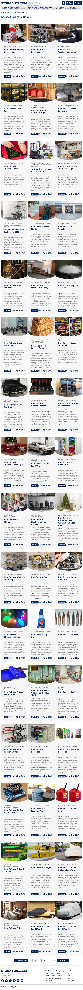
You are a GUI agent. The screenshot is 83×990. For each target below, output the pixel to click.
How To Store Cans (39, 577)
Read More (8, 76)
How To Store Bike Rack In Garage (12, 750)
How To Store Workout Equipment (67, 50)
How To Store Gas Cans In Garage (39, 111)
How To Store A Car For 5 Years (13, 406)
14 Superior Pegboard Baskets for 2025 (41, 170)
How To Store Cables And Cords (67, 578)
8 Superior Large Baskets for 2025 (39, 347)
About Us (48, 971)
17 (54, 960)
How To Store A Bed (13, 928)
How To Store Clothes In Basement (68, 404)
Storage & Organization (10, 12)
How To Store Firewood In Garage (40, 286)
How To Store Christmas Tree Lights (14, 463)
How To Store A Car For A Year (40, 465)
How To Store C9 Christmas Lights (12, 636)
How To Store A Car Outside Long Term (67, 869)
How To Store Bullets (68, 635)
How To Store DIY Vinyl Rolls (66, 463)
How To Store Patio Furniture (67, 110)
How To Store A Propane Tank (38, 810)
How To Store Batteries (37, 750)
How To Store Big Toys (68, 692)
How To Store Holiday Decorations (14, 50)
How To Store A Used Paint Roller (13, 693)
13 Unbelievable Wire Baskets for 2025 (14, 231)
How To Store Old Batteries (39, 50)
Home (2, 12)
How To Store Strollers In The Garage (38, 522)
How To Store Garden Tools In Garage (68, 167)
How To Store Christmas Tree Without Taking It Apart (66, 521)
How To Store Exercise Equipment (14, 344)
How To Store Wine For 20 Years (13, 286)
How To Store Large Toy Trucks (67, 344)
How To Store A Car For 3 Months (40, 928)
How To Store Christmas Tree (11, 167)
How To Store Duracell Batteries (39, 404)
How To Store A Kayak (41, 868)
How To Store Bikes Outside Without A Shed (40, 692)
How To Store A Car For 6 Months (67, 928)
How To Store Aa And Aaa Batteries (13, 811)
